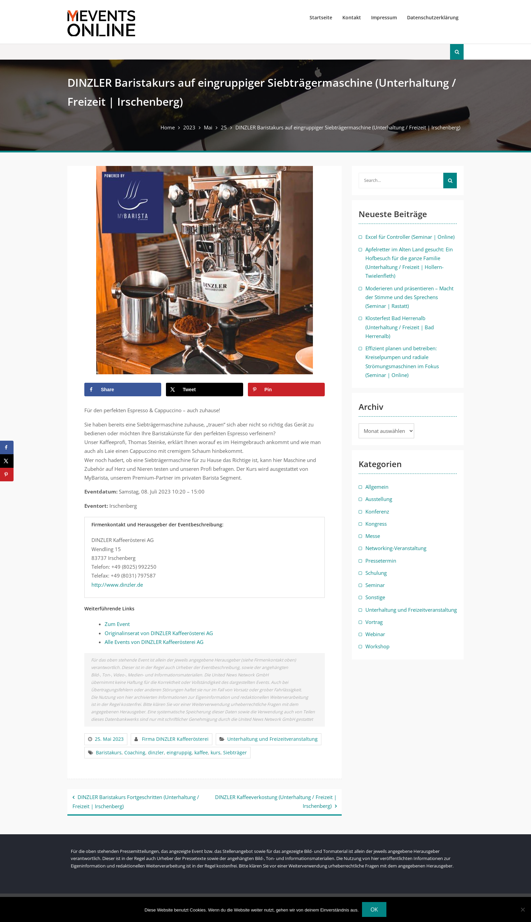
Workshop (377, 646)
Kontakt (351, 17)
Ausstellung (378, 499)
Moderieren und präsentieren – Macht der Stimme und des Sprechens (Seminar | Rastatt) (409, 297)
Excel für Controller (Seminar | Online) (409, 236)
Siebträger (235, 752)
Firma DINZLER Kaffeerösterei (175, 739)
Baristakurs (109, 752)
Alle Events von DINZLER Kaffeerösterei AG (154, 641)
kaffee (201, 752)
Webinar (375, 634)
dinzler (156, 752)
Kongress (376, 523)
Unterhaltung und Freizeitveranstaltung (272, 739)
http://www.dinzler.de (117, 584)
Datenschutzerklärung (433, 17)
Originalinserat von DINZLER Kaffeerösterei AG (159, 633)
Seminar (375, 585)
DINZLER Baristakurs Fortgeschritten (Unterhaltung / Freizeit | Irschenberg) (135, 802)
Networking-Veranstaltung (395, 548)
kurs (215, 752)
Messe (372, 535)
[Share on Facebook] (122, 389)
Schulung (376, 572)
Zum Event (117, 624)
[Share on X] (204, 389)
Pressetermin (380, 560)
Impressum (384, 17)
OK (374, 909)
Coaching (134, 752)
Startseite (321, 17)
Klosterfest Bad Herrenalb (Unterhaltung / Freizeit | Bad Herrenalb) (399, 327)
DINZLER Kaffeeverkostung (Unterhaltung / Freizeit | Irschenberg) (276, 801)
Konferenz (377, 511)
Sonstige (375, 597)
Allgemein (376, 486)
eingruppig (179, 752)
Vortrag (374, 622)
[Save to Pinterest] (286, 389)
